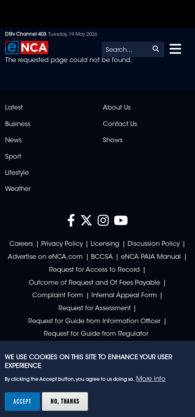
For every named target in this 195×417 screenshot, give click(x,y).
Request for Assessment (94, 308)
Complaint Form (57, 296)
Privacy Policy (62, 244)
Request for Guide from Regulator (96, 334)
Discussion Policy (154, 244)
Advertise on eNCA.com (45, 257)
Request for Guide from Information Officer (94, 321)
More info (151, 379)
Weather (18, 189)
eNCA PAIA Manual (151, 257)
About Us (117, 108)
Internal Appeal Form (124, 296)
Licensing (105, 244)
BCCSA (102, 257)
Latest (14, 108)
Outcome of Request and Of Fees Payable (94, 283)
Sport (13, 157)
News (13, 140)
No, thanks (65, 401)
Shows (112, 140)
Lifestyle (17, 173)
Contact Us (120, 124)
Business (17, 124)
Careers (21, 244)
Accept (22, 401)
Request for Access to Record (94, 270)
